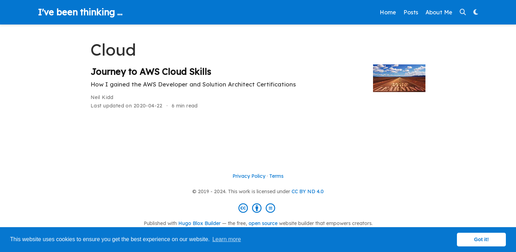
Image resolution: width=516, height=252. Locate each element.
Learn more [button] (226, 239)
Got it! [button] (481, 239)
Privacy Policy (248, 176)
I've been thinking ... (80, 12)
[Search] (463, 12)
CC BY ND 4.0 (308, 191)
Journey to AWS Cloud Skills (151, 71)
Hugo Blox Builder (199, 223)
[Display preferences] (475, 12)
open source (263, 223)
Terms (276, 176)
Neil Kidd (102, 97)
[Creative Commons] (258, 207)
